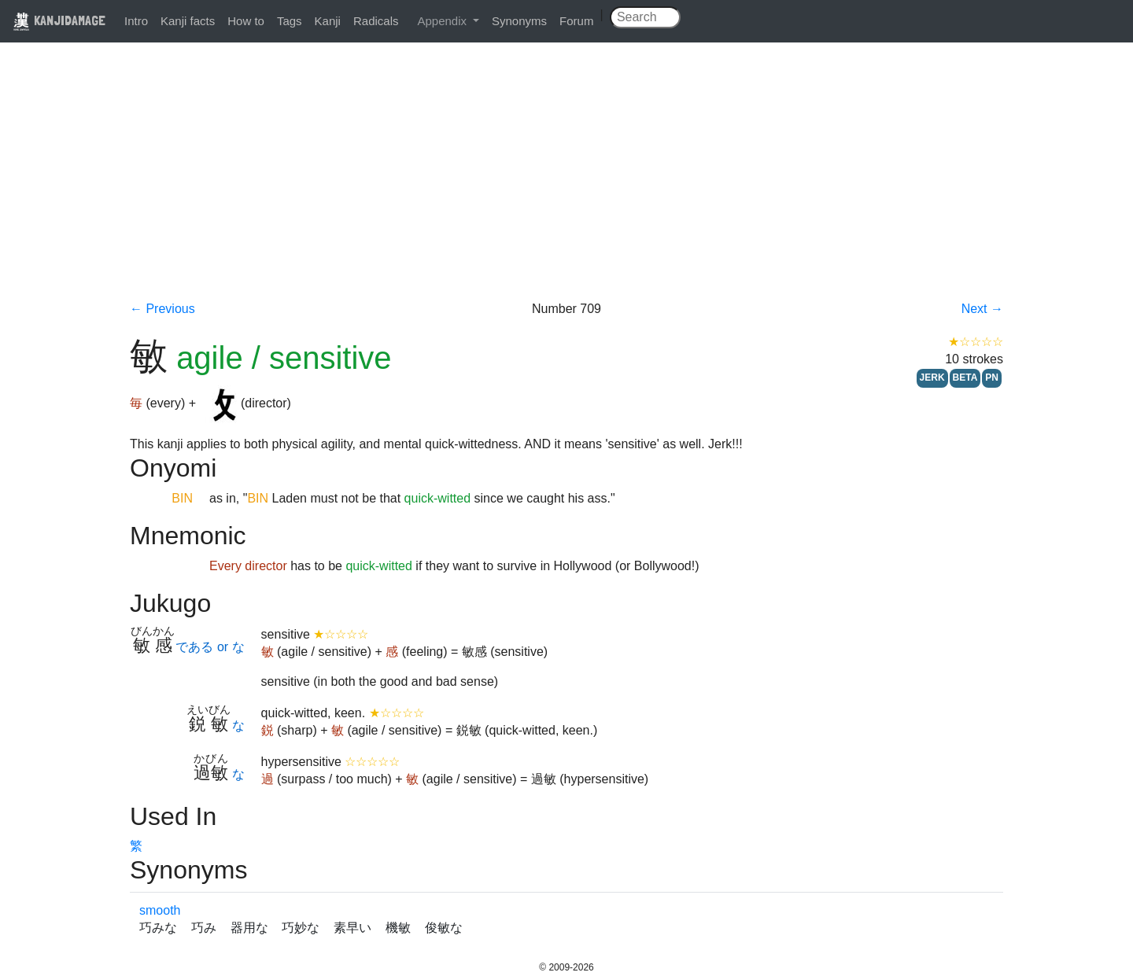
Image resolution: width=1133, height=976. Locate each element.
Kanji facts (188, 21)
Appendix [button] (443, 21)
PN (991, 377)
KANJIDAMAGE (59, 20)
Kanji (328, 21)
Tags (289, 21)
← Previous (162, 308)
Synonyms (519, 21)
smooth (159, 910)
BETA (965, 377)
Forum (576, 21)
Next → (982, 308)
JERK (932, 377)
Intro (136, 21)
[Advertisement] (566, 182)
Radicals (376, 21)
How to (245, 21)
